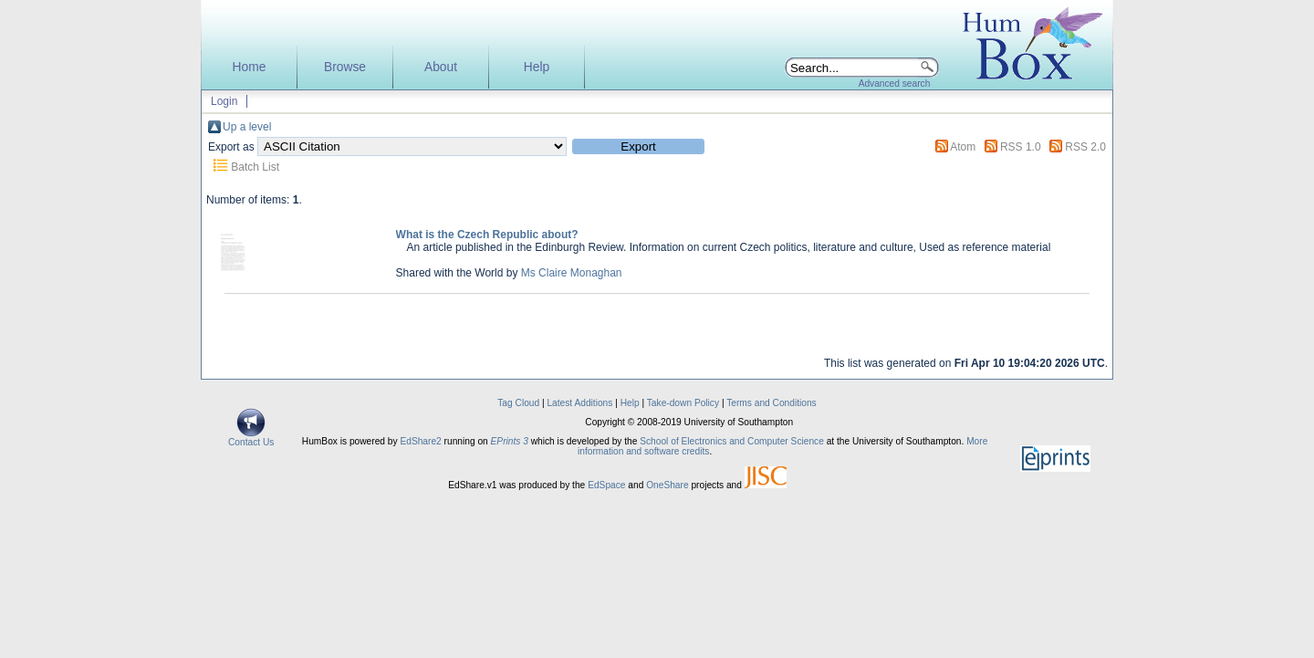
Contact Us (251, 438)
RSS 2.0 (1085, 147)
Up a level (247, 126)
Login (224, 101)
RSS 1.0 (1020, 147)
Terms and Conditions (771, 403)
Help (536, 67)
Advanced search (895, 83)
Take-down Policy (683, 403)
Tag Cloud (518, 403)
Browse (345, 67)
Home (249, 67)
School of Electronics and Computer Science (732, 441)
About (440, 67)
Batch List (255, 167)
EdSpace (606, 485)
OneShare (667, 485)
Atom (962, 147)
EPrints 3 (509, 441)
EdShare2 (420, 441)
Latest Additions (579, 403)
